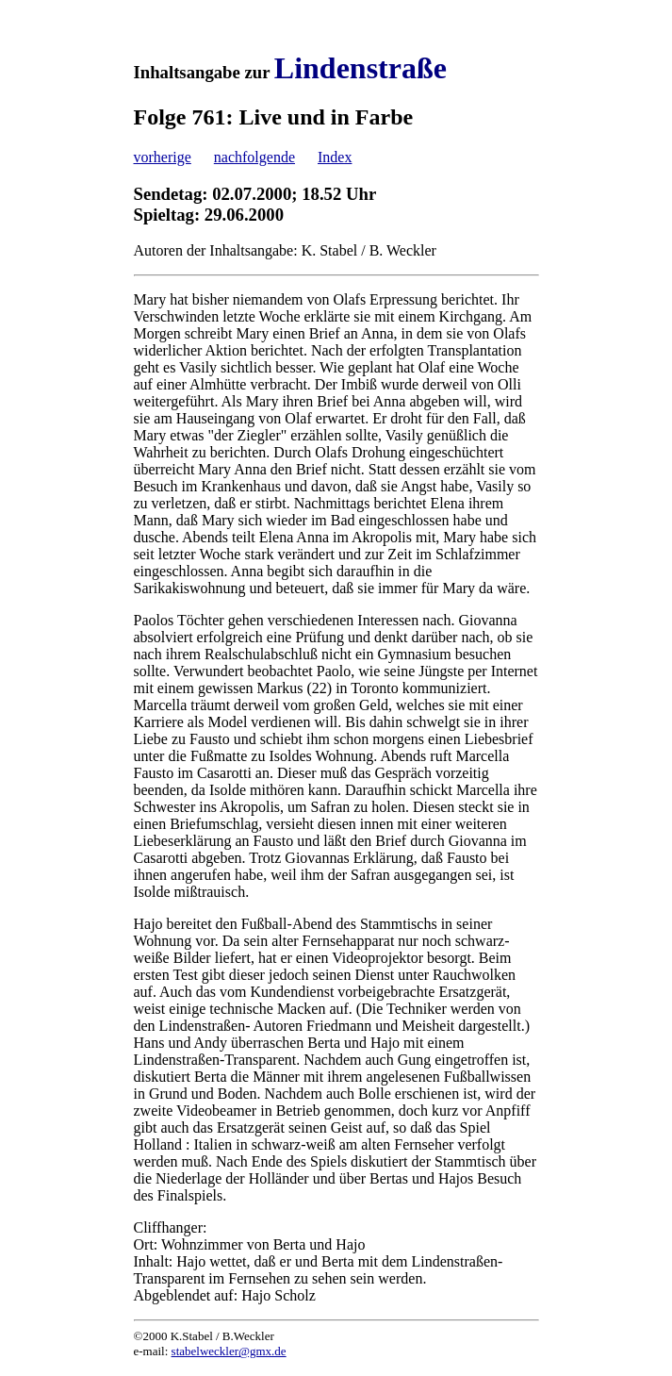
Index (335, 157)
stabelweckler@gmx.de (229, 1351)
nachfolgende (254, 157)
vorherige (162, 157)
